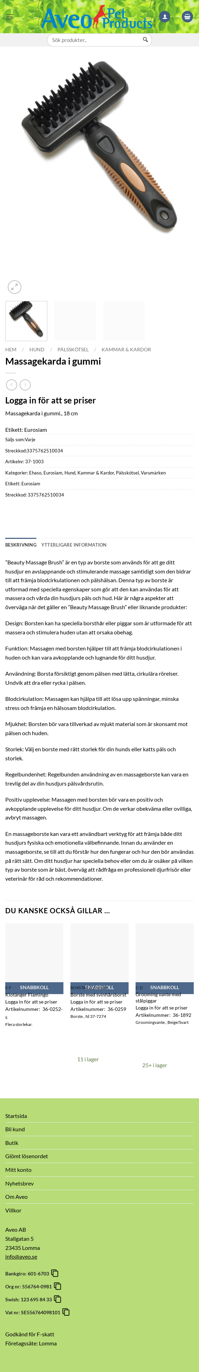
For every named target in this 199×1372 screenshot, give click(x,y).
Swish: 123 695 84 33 (29, 1299)
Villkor (13, 1210)
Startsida (16, 1115)
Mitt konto (18, 1169)
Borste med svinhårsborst (98, 995)
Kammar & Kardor (126, 349)
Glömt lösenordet (26, 1156)
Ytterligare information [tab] (74, 545)
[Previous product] (25, 384)
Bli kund (15, 1129)
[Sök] (145, 46)
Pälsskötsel (73, 349)
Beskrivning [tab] (20, 545)
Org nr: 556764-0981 (29, 1286)
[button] (9, 16)
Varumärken (153, 473)
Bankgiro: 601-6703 (28, 1273)
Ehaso (35, 473)
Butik (11, 1142)
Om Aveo (16, 1196)
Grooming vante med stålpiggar (158, 997)
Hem (10, 349)
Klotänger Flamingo (26, 995)
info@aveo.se (21, 1256)
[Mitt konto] (164, 16)
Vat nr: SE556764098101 (33, 1312)
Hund (36, 349)
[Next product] (11, 384)
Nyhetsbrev (19, 1183)
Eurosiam (52, 473)
